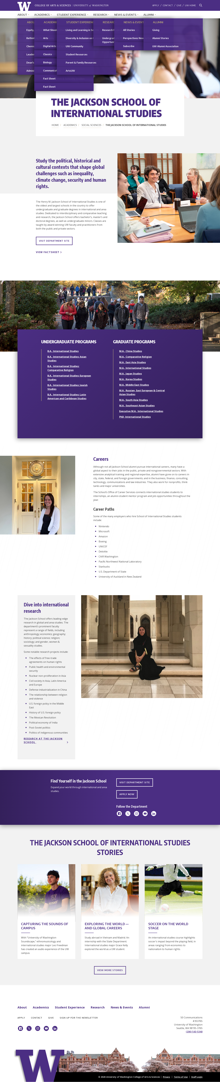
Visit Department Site (54, 240)
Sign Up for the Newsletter (79, 1017)
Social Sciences (91, 125)
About (22, 14)
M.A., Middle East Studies (134, 385)
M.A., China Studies (130, 351)
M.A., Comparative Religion (135, 356)
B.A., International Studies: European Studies (69, 377)
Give (179, 5)
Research (100, 14)
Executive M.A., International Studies (141, 411)
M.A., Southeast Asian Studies (137, 405)
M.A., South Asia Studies (133, 400)
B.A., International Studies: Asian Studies (66, 358)
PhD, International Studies (135, 416)
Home (55, 125)
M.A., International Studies (135, 368)
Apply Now (126, 794)
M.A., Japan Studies (130, 373)
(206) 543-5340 (194, 1031)
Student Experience (71, 14)
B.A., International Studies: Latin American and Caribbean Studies (66, 396)
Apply (155, 5)
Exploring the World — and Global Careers (107, 926)
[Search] (200, 5)
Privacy (166, 1076)
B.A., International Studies (63, 351)
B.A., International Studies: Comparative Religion (63, 368)
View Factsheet (47, 252)
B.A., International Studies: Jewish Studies (67, 387)
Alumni (148, 14)
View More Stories (110, 970)
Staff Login (196, 1076)
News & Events (125, 14)
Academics (42, 14)
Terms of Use (181, 1076)
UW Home (190, 5)
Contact (168, 5)
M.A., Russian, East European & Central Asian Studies (142, 392)
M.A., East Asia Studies (132, 362)
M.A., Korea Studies (130, 379)
